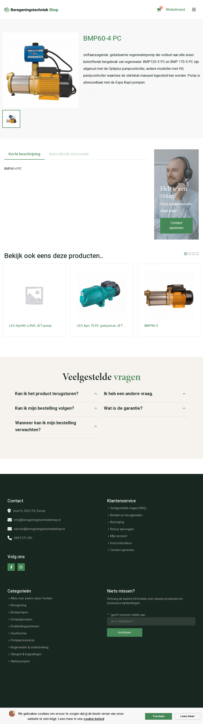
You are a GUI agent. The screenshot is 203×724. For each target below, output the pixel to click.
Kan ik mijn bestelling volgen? (44, 407)
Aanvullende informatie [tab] (69, 153)
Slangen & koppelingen (26, 654)
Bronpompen (19, 611)
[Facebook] (11, 566)
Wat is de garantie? (123, 407)
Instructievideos (121, 542)
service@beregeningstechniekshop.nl (39, 528)
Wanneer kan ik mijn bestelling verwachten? (45, 425)
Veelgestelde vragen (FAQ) (128, 507)
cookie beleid (94, 718)
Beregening (18, 605)
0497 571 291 (23, 537)
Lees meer (187, 716)
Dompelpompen (21, 619)
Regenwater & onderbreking (29, 647)
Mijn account (118, 535)
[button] (194, 10)
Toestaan (158, 716)
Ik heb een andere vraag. (128, 393)
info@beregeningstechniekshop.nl (37, 519)
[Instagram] (21, 566)
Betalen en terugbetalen (126, 514)
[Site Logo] (31, 9)
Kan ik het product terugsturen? (46, 393)
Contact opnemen (176, 225)
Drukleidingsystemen (25, 626)
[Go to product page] (34, 294)
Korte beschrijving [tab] (24, 153)
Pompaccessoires (23, 640)
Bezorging (117, 521)
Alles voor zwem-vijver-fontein (31, 598)
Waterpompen (20, 660)
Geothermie (19, 633)
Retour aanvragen (122, 528)
